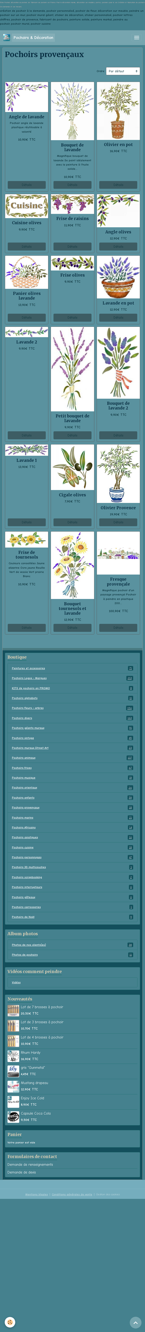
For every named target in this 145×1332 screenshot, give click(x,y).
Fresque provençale (118, 582)
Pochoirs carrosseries (72, 907)
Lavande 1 (26, 460)
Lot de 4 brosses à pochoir (42, 1037)
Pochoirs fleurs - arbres (72, 708)
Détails (26, 185)
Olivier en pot (118, 144)
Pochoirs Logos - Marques (72, 678)
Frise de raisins (72, 218)
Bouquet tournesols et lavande (72, 608)
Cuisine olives (26, 222)
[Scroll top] (135, 1322)
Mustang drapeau (34, 1083)
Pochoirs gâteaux (72, 897)
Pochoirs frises (72, 767)
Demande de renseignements (30, 1164)
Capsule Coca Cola (36, 1113)
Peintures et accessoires (72, 668)
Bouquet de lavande (72, 147)
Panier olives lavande (27, 296)
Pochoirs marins (72, 817)
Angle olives (118, 232)
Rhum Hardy (30, 1052)
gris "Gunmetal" (33, 1068)
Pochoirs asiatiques (72, 837)
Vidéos (16, 982)
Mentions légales (36, 1194)
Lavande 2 (26, 342)
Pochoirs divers (72, 718)
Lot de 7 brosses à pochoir (42, 1007)
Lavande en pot (118, 303)
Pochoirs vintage (72, 738)
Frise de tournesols (26, 555)
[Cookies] (10, 1322)
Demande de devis (22, 1172)
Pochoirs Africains (72, 827)
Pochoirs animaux (72, 757)
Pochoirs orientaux (72, 787)
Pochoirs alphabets (72, 698)
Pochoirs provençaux (72, 807)
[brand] (29, 38)
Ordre (100, 71)
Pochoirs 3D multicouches (72, 867)
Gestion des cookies (108, 1194)
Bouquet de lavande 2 (118, 406)
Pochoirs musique (72, 777)
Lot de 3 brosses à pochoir (42, 1022)
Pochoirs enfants (72, 797)
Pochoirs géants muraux (72, 728)
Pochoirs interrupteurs (72, 887)
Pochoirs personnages (72, 857)
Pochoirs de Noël (72, 917)
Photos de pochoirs (72, 954)
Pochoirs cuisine (72, 847)
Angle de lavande (26, 117)
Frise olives (72, 275)
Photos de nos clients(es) (72, 944)
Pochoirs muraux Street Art (72, 747)
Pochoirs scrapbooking (72, 877)
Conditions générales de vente (72, 1194)
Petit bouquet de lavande (72, 418)
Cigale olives (72, 495)
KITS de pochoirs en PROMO (72, 688)
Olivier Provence (118, 507)
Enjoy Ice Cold (32, 1098)
